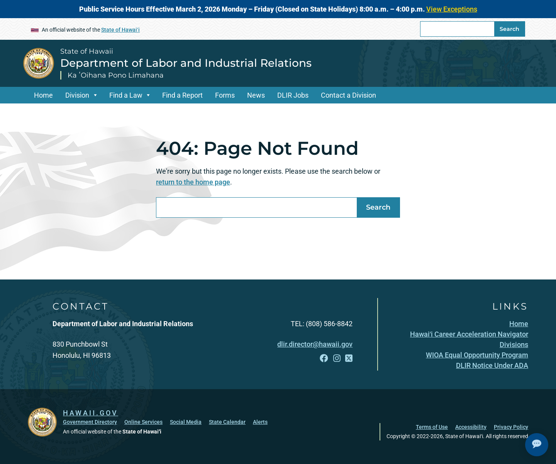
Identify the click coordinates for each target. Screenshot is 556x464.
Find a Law (125, 95)
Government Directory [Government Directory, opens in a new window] (90, 422)
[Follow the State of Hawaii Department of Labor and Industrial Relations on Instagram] (337, 358)
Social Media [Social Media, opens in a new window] (186, 422)
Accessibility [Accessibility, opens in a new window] (470, 427)
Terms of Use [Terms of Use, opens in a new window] (432, 427)
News (256, 95)
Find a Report (182, 95)
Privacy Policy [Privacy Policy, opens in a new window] (511, 427)
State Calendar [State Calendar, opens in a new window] (227, 422)
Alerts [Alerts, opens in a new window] (260, 422)
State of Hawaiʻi (120, 30)
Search (509, 28)
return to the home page (193, 182)
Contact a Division (348, 95)
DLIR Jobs (293, 95)
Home (43, 95)
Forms (225, 95)
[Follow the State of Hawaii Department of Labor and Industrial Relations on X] (349, 358)
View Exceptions (451, 9)
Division (77, 95)
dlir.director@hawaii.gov (315, 344)
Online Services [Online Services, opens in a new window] (143, 422)
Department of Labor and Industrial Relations (186, 62)
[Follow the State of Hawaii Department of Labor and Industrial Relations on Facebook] (324, 358)
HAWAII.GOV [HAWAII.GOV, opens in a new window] (90, 413)
